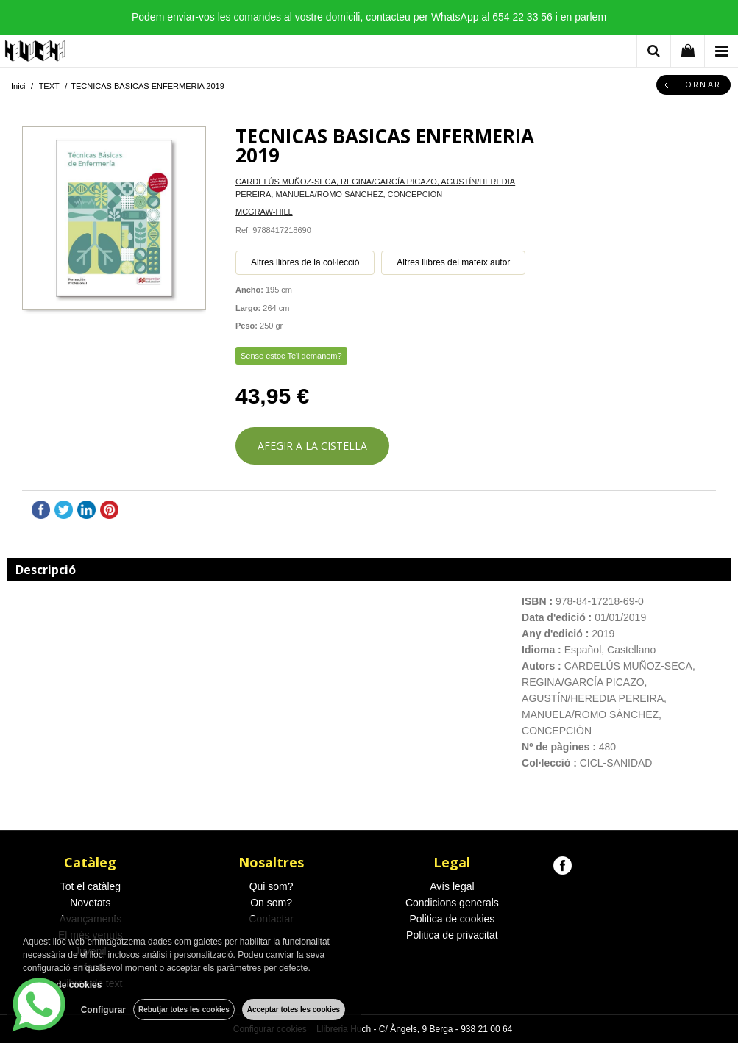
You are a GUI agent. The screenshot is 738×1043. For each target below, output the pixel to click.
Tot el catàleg (90, 886)
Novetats (90, 902)
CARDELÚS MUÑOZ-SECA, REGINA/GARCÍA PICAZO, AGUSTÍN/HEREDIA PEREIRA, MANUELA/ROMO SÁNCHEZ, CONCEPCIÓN (375, 187)
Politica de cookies (451, 919)
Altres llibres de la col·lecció (305, 262)
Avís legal (452, 886)
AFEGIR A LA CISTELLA (312, 446)
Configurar (103, 1010)
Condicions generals (452, 902)
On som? (271, 902)
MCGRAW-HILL (264, 211)
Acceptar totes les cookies (293, 1010)
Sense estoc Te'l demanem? (291, 355)
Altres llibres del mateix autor (453, 262)
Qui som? (271, 886)
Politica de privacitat (452, 935)
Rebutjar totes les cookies (184, 1010)
